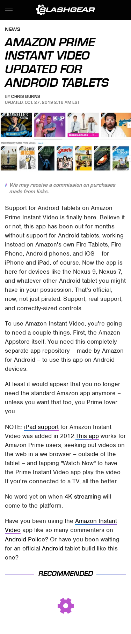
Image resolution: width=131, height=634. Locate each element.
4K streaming (83, 496)
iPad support (41, 427)
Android (52, 548)
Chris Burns (25, 96)
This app (87, 436)
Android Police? (26, 539)
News (12, 30)
